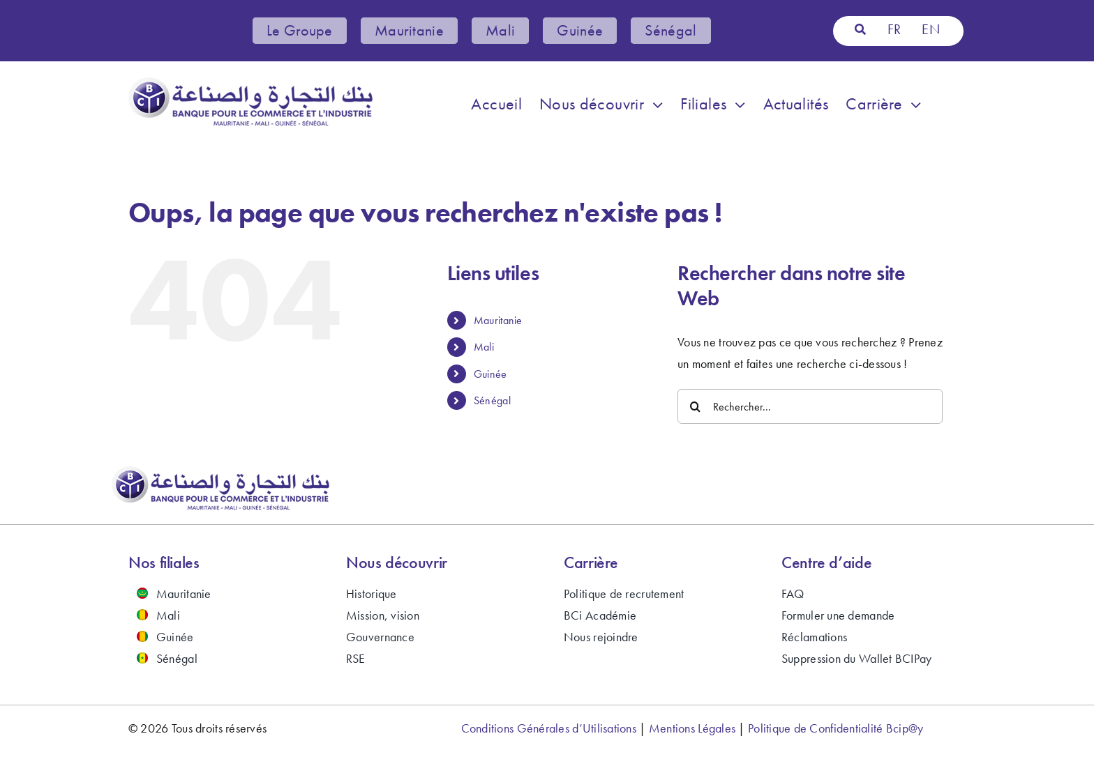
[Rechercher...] (810, 406)
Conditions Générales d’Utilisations (548, 728)
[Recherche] (860, 30)
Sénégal (492, 400)
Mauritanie (498, 320)
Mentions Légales (692, 728)
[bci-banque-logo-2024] (250, 83)
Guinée (490, 374)
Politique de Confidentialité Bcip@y (835, 728)
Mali (484, 346)
